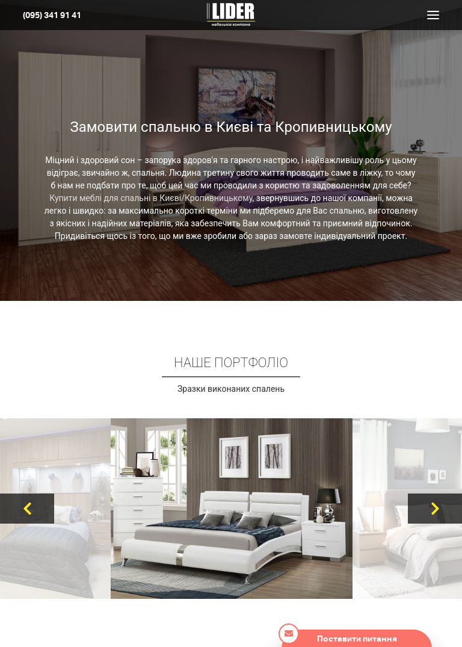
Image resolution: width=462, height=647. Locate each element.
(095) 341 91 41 (52, 15)
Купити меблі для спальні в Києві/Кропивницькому (150, 198)
